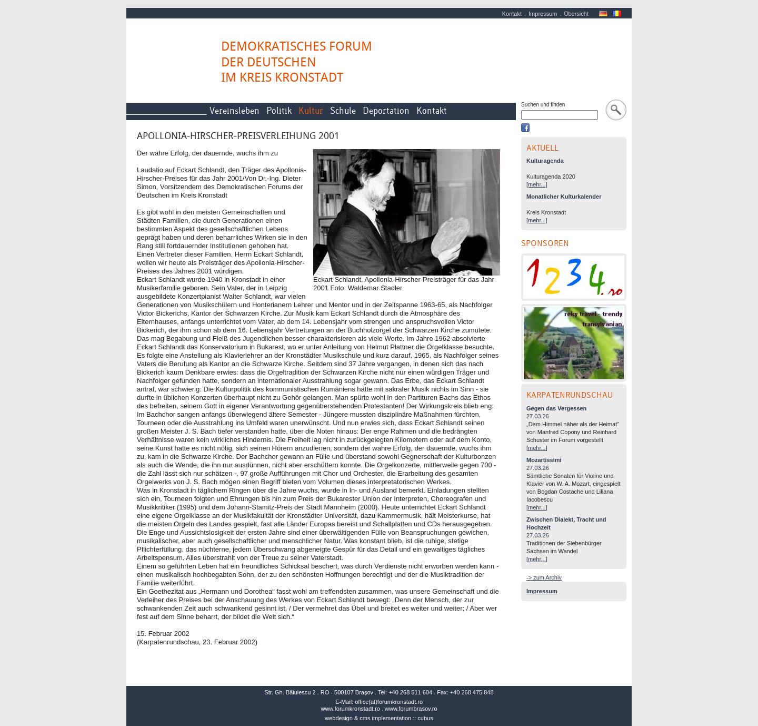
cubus (425, 718)
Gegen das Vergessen (556, 408)
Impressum (542, 14)
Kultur (310, 110)
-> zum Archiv (544, 577)
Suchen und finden (543, 104)
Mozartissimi (544, 460)
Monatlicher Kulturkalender (563, 196)
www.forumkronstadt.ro (350, 708)
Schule (343, 110)
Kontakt (512, 14)
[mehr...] (536, 184)
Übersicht (576, 14)
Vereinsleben (235, 110)
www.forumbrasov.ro (411, 708)
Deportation (386, 110)
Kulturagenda (545, 161)
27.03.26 (537, 416)
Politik (279, 110)
